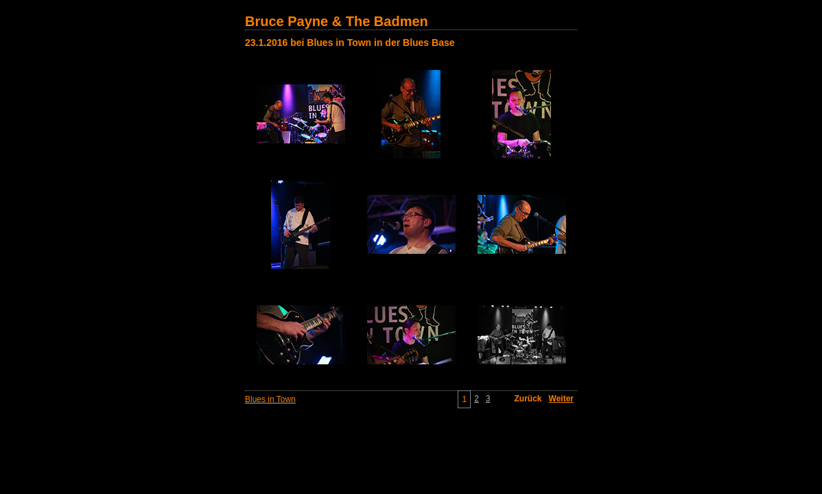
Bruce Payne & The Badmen (336, 21)
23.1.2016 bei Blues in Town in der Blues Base (350, 42)
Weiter (561, 398)
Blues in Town (270, 399)
